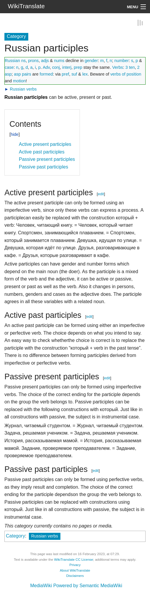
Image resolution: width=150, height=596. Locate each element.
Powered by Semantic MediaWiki (87, 585)
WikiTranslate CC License (73, 559)
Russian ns (15, 60)
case (9, 67)
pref (65, 73)
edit (101, 193)
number (121, 60)
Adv (46, 67)
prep (78, 67)
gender (91, 60)
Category (15, 535)
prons (33, 60)
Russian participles (26, 97)
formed (46, 73)
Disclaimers (75, 575)
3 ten (130, 67)
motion (19, 80)
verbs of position (125, 73)
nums (59, 60)
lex (85, 73)
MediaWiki (41, 585)
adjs (45, 60)
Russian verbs (23, 88)
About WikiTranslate (75, 570)
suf (74, 73)
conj (56, 67)
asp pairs (22, 73)
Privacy (75, 565)
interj (66, 67)
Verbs (117, 67)
